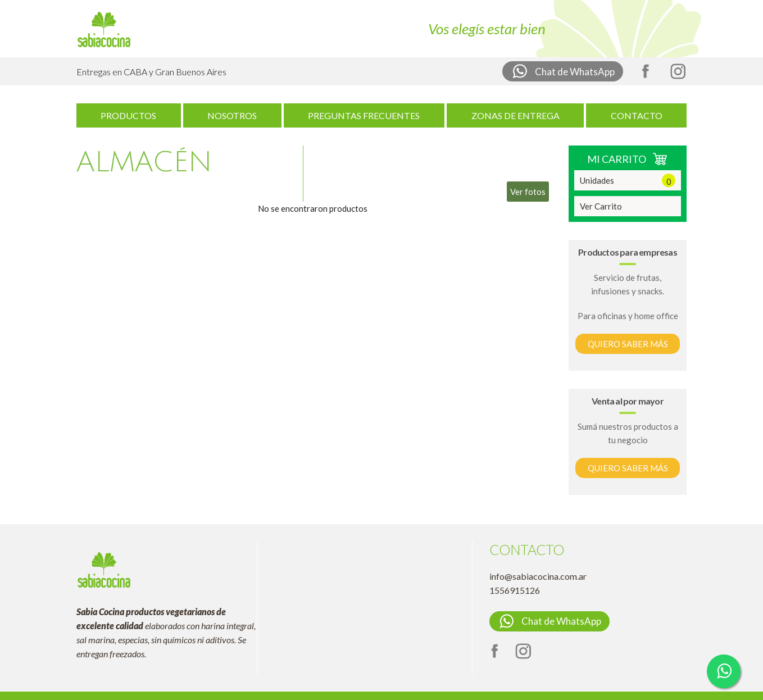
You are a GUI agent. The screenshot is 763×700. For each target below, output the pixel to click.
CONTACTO (636, 115)
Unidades (627, 180)
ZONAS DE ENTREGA (515, 115)
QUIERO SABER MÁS (628, 344)
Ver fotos (528, 192)
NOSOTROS (232, 115)
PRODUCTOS (128, 115)
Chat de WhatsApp (563, 71)
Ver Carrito (601, 206)
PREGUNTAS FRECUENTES (364, 115)
